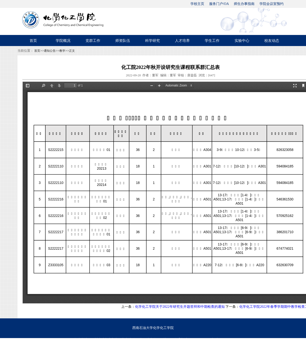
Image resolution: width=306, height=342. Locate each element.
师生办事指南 (244, 4)
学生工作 (212, 41)
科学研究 (152, 41)
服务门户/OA (219, 4)
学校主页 (197, 4)
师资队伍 (122, 41)
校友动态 (271, 41)
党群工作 (92, 41)
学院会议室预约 (271, 4)
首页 (33, 41)
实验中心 (242, 41)
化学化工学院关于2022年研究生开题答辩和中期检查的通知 (180, 307)
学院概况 (63, 41)
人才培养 (182, 41)
